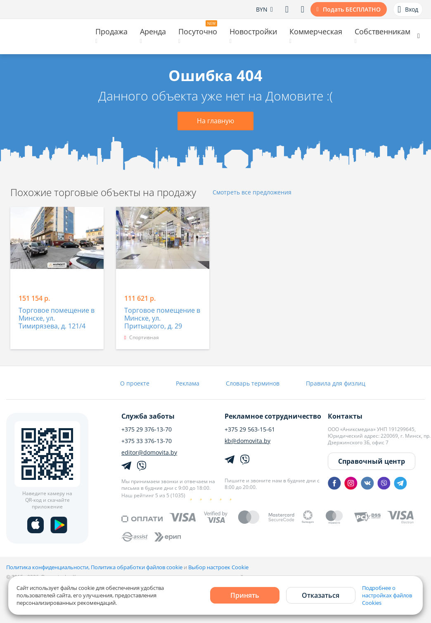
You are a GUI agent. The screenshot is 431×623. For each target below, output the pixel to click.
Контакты (345, 416)
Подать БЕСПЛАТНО (352, 9)
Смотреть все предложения (252, 192)
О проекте (134, 383)
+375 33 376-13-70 (146, 441)
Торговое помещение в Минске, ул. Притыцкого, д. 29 (162, 319)
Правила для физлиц (335, 383)
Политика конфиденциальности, (48, 567)
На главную (215, 120)
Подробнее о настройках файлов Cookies (387, 595)
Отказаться (320, 595)
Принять (244, 595)
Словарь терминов (252, 383)
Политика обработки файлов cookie (136, 567)
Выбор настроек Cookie (218, 567)
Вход (408, 9)
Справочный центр (371, 461)
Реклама (187, 383)
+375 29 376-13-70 (146, 429)
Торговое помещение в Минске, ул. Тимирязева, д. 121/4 (57, 319)
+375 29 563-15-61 (250, 429)
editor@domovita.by (149, 452)
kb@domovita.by (247, 441)
